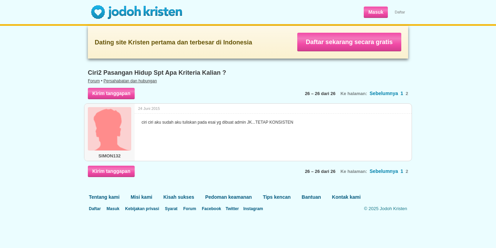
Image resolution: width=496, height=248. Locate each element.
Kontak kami (346, 197)
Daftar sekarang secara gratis (349, 42)
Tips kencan (277, 197)
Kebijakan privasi (142, 208)
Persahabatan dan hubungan (130, 81)
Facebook (211, 208)
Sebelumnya (384, 93)
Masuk (375, 12)
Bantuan (311, 197)
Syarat (171, 208)
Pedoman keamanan (228, 197)
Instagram (253, 208)
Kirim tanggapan (111, 93)
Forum (94, 81)
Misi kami (141, 197)
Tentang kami (104, 197)
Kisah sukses (178, 197)
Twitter (232, 208)
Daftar (400, 12)
